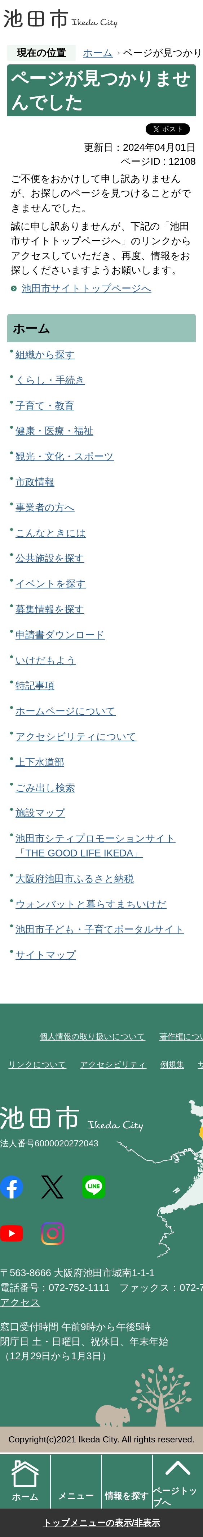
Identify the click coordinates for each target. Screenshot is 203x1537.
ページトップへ (175, 1481)
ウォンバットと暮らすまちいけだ (91, 904)
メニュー (76, 1496)
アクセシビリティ (113, 1064)
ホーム (98, 52)
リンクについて (37, 1064)
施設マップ (40, 812)
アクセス (20, 1302)
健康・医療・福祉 (54, 430)
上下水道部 (40, 762)
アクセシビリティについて (76, 736)
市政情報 (35, 481)
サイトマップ (46, 954)
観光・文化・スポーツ (65, 456)
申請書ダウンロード (60, 634)
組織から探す (45, 354)
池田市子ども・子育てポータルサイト (100, 929)
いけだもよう (46, 660)
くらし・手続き (50, 380)
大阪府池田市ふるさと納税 (75, 878)
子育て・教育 (45, 405)
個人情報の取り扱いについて (92, 1036)
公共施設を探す (50, 558)
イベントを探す (51, 583)
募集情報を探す (50, 609)
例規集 (172, 1064)
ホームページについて (66, 711)
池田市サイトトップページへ (86, 288)
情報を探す (127, 1496)
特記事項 (35, 685)
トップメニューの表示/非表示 (101, 1523)
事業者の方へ (45, 507)
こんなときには (51, 532)
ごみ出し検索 (45, 787)
